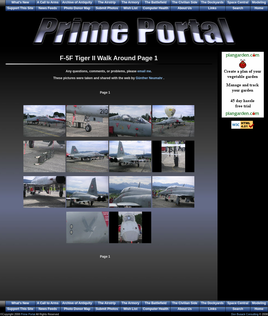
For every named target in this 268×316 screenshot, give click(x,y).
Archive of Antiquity (77, 2)
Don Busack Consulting (245, 314)
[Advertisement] (243, 218)
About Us (185, 8)
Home (259, 8)
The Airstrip (107, 2)
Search (237, 8)
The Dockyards (212, 2)
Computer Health (156, 8)
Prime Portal (28, 314)
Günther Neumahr (149, 78)
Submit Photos (107, 8)
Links (212, 8)
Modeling (259, 2)
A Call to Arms (48, 2)
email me (144, 71)
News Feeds (48, 8)
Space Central (237, 2)
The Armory (130, 2)
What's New (20, 2)
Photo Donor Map (77, 8)
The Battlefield (156, 2)
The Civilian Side (184, 2)
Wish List (130, 8)
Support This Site (20, 8)
